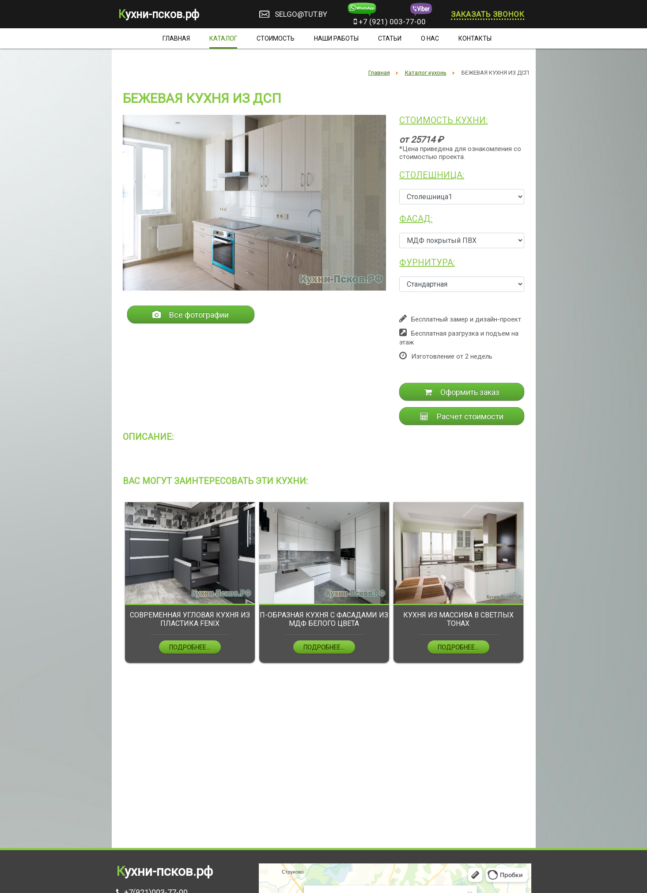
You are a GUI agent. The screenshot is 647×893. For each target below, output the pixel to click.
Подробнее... (187, 647)
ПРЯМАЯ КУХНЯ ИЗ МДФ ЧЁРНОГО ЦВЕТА (187, 619)
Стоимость (276, 38)
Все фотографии (190, 314)
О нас (430, 38)
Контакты (475, 38)
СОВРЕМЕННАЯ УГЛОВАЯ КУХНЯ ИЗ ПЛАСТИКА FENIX (321, 619)
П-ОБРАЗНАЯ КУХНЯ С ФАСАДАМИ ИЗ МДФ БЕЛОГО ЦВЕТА (455, 619)
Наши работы (336, 38)
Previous (116, 588)
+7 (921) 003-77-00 (390, 21)
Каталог (223, 38)
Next (531, 588)
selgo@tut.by (301, 14)
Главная (176, 38)
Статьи (389, 38)
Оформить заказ (461, 392)
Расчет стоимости (461, 416)
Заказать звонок (487, 14)
